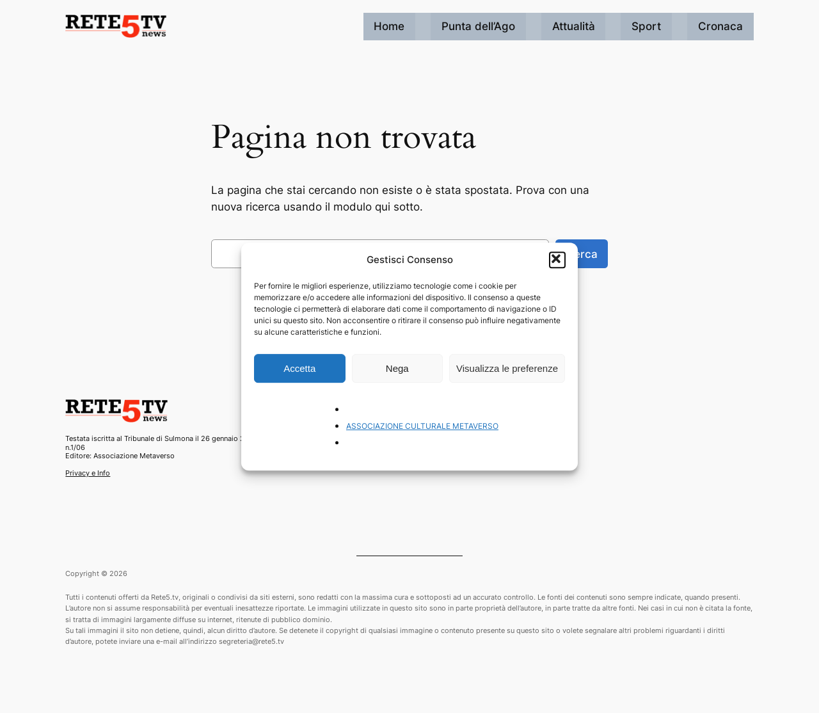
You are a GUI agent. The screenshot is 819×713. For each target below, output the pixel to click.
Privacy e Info (87, 473)
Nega (397, 368)
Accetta (299, 368)
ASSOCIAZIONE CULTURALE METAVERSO (422, 426)
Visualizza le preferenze (507, 368)
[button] (557, 260)
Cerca (582, 254)
